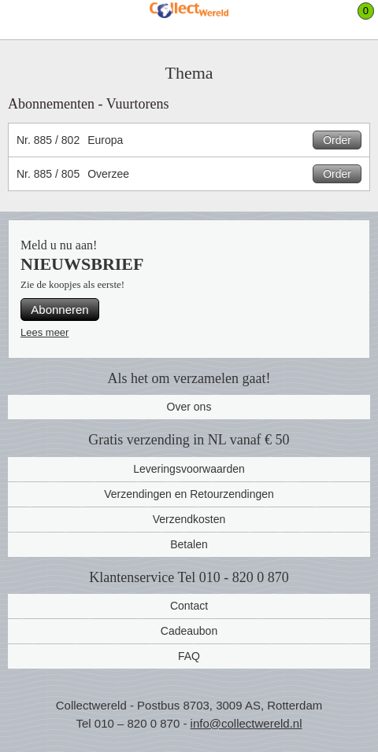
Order (337, 140)
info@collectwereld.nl (246, 723)
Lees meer (44, 332)
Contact (189, 605)
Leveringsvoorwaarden (189, 469)
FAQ (189, 656)
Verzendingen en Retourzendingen (189, 494)
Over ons (189, 406)
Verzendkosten (189, 519)
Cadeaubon (189, 631)
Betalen (188, 544)
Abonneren (59, 309)
